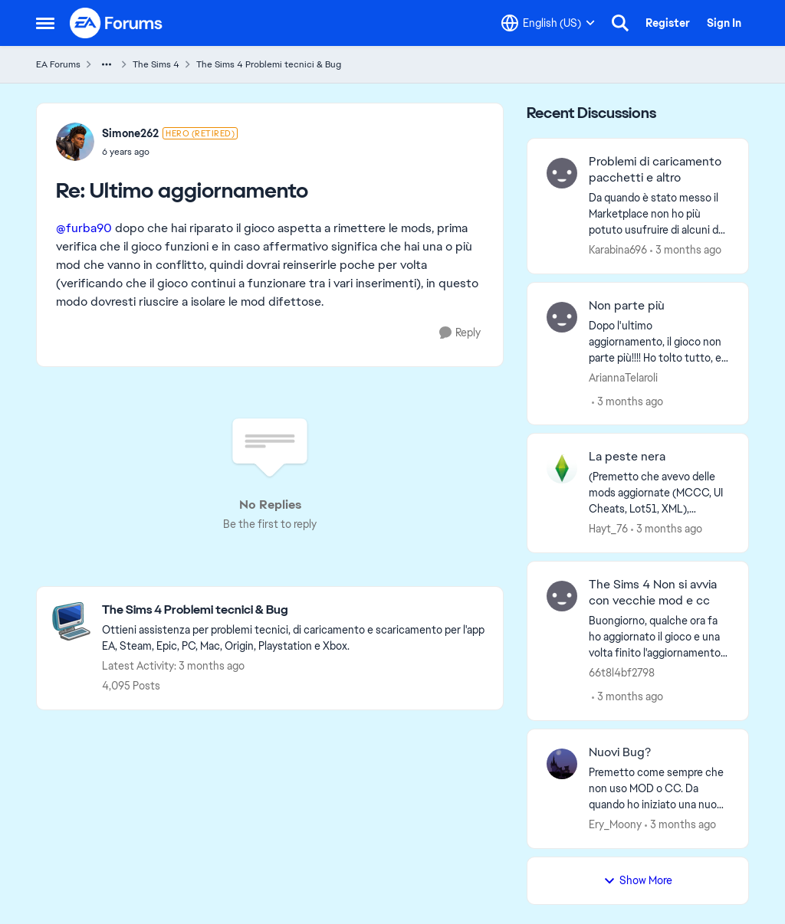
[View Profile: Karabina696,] (562, 173)
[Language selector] (548, 23)
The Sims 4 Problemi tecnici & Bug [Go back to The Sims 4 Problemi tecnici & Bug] (268, 64)
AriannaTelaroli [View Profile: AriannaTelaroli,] (623, 377)
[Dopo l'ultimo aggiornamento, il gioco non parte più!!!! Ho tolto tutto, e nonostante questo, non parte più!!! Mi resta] (659, 341)
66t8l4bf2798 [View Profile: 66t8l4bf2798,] (622, 673)
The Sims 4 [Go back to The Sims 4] (156, 64)
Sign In (724, 23)
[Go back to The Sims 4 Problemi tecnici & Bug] (295, 610)
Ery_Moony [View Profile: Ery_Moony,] (615, 824)
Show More (637, 880)
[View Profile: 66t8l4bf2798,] (562, 596)
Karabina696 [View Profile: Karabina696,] (618, 250)
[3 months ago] (685, 250)
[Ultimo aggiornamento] (170, 152)
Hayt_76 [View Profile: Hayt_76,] (608, 529)
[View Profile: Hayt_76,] (562, 468)
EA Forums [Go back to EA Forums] (58, 64)
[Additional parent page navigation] (106, 64)
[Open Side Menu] (45, 22)
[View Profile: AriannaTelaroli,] (562, 317)
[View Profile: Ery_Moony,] (562, 764)
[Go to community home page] (116, 23)
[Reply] (460, 333)
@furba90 (84, 228)
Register (667, 23)
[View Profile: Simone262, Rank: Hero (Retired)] (75, 142)
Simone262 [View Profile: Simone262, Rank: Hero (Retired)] (130, 133)
